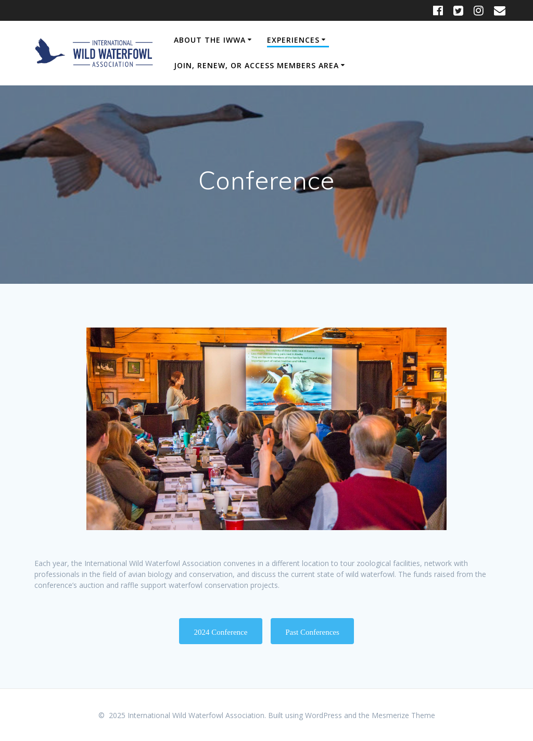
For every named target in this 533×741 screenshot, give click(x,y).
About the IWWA (210, 40)
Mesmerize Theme (403, 715)
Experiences (293, 40)
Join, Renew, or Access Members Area (256, 65)
